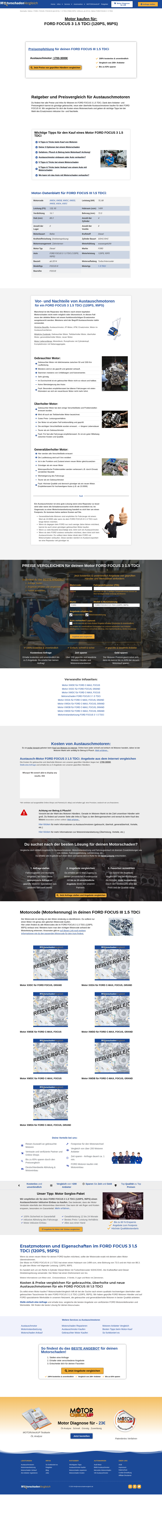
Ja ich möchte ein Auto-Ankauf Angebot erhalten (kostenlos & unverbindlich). (98, 624)
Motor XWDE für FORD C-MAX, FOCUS (81, 686)
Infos (55, 4)
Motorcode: (72, 585)
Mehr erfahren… (54, 823)
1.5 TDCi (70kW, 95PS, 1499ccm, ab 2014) (73, 11)
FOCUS (39, 11)
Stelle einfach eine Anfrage (31, 1314)
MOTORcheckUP (88, 4)
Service (63, 4)
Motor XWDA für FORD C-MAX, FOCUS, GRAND (81, 705)
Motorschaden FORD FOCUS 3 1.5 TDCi (81, 697)
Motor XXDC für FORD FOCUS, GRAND (81, 690)
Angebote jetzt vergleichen (79, 637)
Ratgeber (99, 4)
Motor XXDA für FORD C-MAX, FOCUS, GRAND (81, 701)
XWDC (67, 203)
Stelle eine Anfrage (26, 767)
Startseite (21, 11)
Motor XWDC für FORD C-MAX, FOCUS (81, 694)
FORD (34, 11)
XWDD (74, 203)
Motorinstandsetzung (92, 615)
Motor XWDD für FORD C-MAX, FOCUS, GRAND (81, 712)
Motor (28, 11)
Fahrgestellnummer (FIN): (105, 585)
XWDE (52, 206)
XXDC (66, 206)
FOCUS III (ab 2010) (50, 11)
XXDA (59, 206)
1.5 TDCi (102, 271)
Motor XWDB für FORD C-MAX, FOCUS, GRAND (81, 708)
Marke (69, 602)
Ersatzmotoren (73, 615)
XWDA (52, 203)
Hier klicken (33, 827)
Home (48, 4)
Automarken (74, 4)
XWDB (60, 203)
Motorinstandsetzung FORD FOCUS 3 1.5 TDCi (81, 716)
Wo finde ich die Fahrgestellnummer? (105, 596)
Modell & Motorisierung (104, 602)
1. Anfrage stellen (38, 868)
